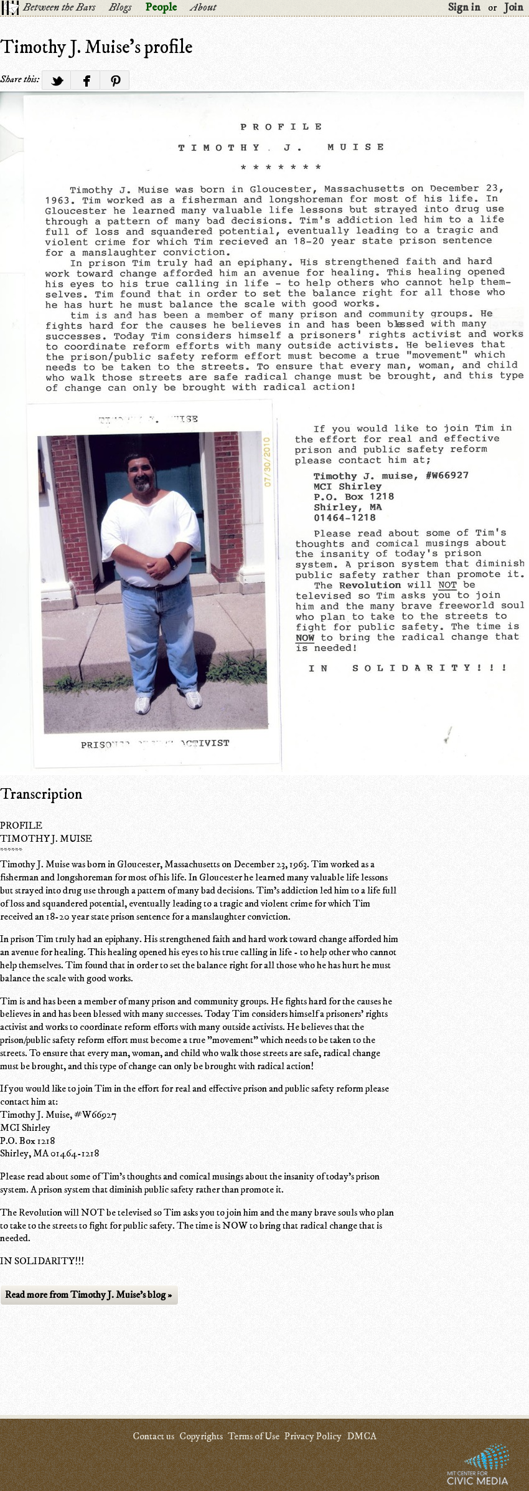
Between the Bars (59, 7)
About (203, 7)
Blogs (120, 7)
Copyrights (201, 1436)
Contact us (153, 1436)
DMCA (362, 1436)
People (161, 7)
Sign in (464, 7)
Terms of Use (253, 1436)
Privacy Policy (313, 1436)
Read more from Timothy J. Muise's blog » (88, 1295)
